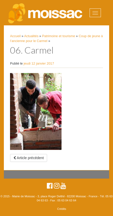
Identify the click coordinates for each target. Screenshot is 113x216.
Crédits (61, 208)
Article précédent (28, 158)
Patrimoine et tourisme (58, 36)
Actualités (31, 36)
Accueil (15, 36)
